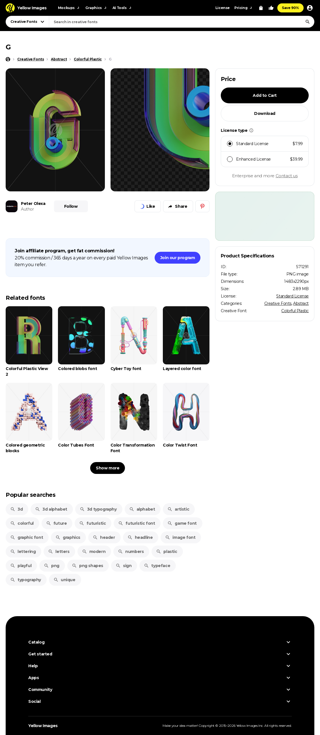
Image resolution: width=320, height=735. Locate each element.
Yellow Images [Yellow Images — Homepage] (43, 725)
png (51, 565)
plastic (166, 551)
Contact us (287, 175)
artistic (178, 509)
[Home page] (8, 59)
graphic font (26, 537)
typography (25, 579)
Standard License (292, 296)
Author (27, 209)
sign (123, 565)
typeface (157, 565)
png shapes (87, 565)
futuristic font (136, 523)
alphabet (142, 509)
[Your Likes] (271, 7)
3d (16, 509)
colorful (22, 523)
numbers (131, 551)
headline (140, 537)
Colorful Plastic (295, 310)
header (104, 537)
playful (20, 565)
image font (180, 537)
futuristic (92, 523)
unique (64, 579)
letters (58, 551)
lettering (23, 551)
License (222, 8)
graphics (67, 537)
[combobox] (181, 21)
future (56, 523)
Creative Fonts (277, 303)
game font (181, 523)
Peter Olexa (33, 203)
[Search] (307, 21)
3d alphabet (51, 509)
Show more (107, 468)
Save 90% (290, 8)
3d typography (98, 509)
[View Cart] (260, 7)
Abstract (301, 303)
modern (94, 551)
